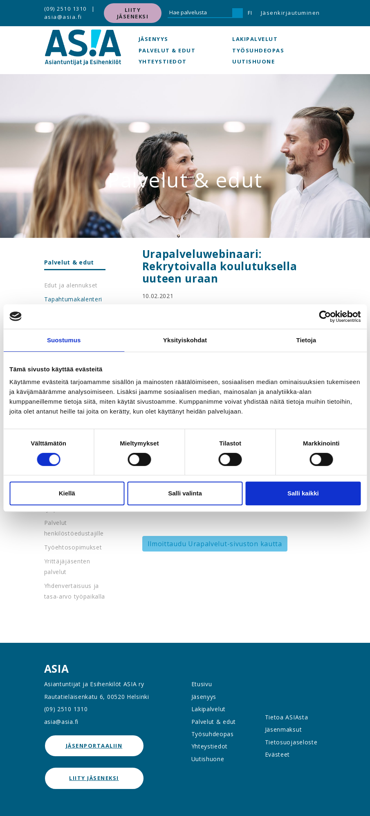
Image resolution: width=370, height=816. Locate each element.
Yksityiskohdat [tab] (185, 340)
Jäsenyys (153, 39)
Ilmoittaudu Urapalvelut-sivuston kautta (215, 543)
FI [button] (250, 12)
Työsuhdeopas (258, 50)
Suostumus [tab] (64, 340)
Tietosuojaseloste (291, 742)
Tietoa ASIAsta (286, 717)
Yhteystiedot (163, 61)
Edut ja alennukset (71, 285)
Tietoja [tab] (306, 340)
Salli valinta (185, 493)
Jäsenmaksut (283, 729)
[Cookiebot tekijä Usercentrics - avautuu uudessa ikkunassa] (325, 316)
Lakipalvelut (255, 39)
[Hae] (237, 13)
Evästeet (277, 754)
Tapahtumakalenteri (73, 299)
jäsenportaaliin (94, 745)
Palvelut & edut (167, 50)
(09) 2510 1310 (65, 8)
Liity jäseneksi (133, 13)
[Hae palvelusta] (200, 13)
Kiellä (67, 493)
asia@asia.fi (63, 16)
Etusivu (201, 684)
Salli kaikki (303, 493)
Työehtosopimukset (73, 547)
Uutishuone (253, 61)
